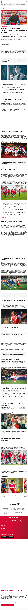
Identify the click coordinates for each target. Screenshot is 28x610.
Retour (2, 8)
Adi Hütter (23, 52)
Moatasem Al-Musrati (7, 432)
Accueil (2, 4)
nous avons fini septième (9, 176)
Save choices (14, 607)
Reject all (20, 605)
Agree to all (7, 605)
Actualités (5, 4)
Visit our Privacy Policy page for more (15, 602)
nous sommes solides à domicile (11, 109)
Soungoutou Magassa (16, 432)
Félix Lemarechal (13, 271)
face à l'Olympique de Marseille (18, 50)
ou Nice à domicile (18, 235)
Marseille (20, 334)
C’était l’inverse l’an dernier (11, 138)
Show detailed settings (4, 602)
